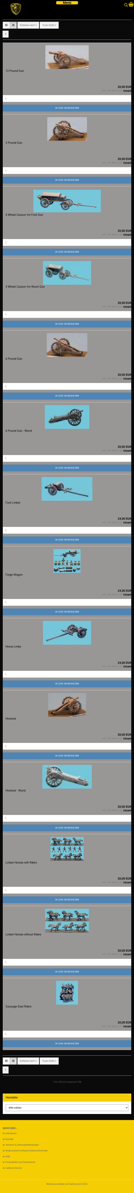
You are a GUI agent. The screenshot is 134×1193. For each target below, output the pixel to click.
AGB (7, 1156)
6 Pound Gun (13, 358)
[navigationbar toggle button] (67, 2)
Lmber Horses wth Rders (21, 862)
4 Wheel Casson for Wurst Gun (25, 286)
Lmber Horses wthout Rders (23, 934)
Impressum (11, 1133)
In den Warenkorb (67, 108)
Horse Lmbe (13, 646)
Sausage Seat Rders (18, 1006)
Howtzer (10, 718)
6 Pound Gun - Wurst (18, 431)
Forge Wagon (14, 574)
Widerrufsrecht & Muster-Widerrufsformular (26, 1150)
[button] (6, 25)
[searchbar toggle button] (126, 5)
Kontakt (9, 1139)
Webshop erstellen (55, 1184)
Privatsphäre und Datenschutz (20, 1162)
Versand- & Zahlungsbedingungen (22, 1145)
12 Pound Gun (14, 71)
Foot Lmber (12, 502)
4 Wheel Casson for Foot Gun (24, 215)
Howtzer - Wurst (15, 790)
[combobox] (28, 25)
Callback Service (13, 1168)
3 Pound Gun (13, 142)
